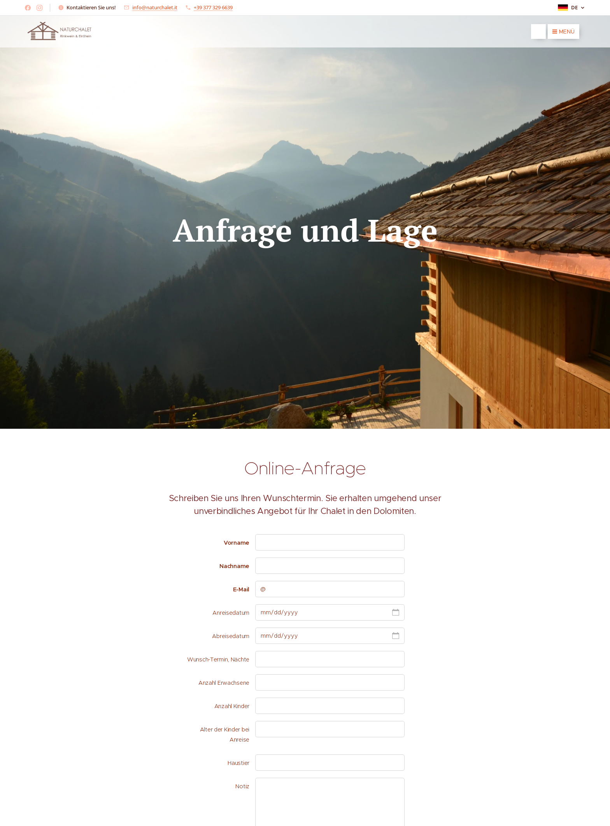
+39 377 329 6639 (213, 7)
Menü (563, 31)
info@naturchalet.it (154, 7)
